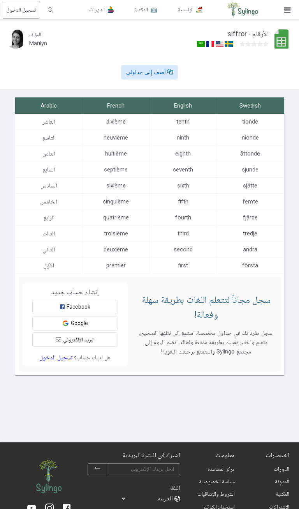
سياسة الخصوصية (217, 481)
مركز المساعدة (221, 469)
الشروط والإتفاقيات (216, 494)
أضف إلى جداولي (149, 72)
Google (75, 323)
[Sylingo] (242, 10)
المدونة (282, 481)
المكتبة (282, 494)
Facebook (75, 307)
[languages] (147, 498)
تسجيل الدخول (21, 10)
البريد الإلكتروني (75, 339)
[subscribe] (97, 469)
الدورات (281, 469)
